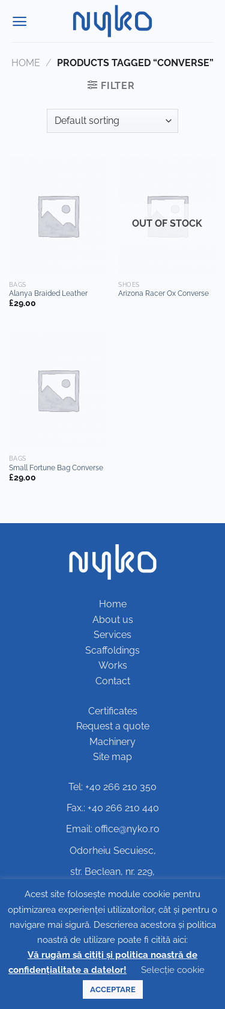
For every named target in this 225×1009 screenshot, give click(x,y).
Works (112, 665)
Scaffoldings (112, 650)
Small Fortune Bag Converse (56, 468)
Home (25, 63)
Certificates (112, 711)
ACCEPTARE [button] (113, 989)
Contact (112, 681)
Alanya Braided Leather (48, 293)
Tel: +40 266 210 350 (112, 787)
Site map (112, 756)
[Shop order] (112, 121)
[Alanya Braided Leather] (58, 215)
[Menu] (19, 21)
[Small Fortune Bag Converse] (58, 390)
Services (112, 634)
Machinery (112, 741)
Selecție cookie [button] (173, 970)
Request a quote (112, 726)
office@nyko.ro (127, 829)
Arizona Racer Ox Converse (163, 293)
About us (112, 619)
